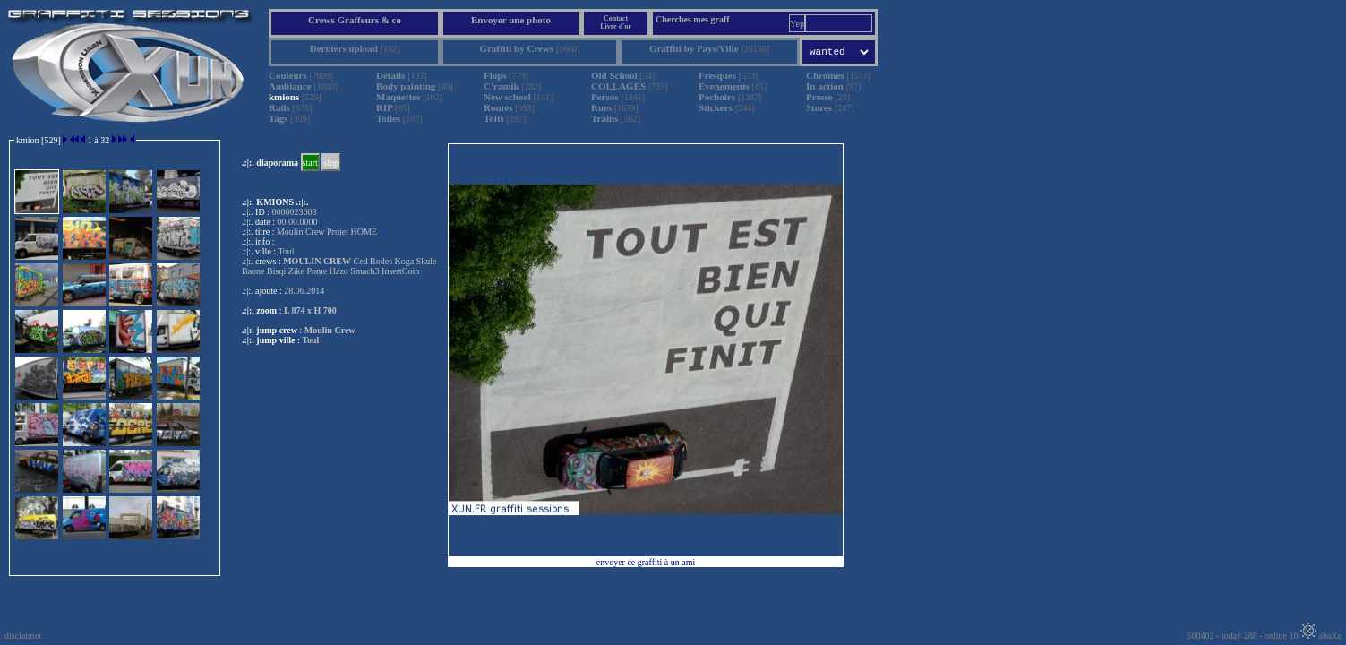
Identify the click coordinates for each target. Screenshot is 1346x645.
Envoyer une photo (511, 19)
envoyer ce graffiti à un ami (646, 562)
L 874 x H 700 (310, 310)
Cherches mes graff (693, 19)
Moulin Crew (330, 330)
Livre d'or (615, 26)
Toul (310, 340)
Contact (616, 18)
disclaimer (23, 636)
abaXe (1321, 636)
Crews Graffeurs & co (354, 19)
